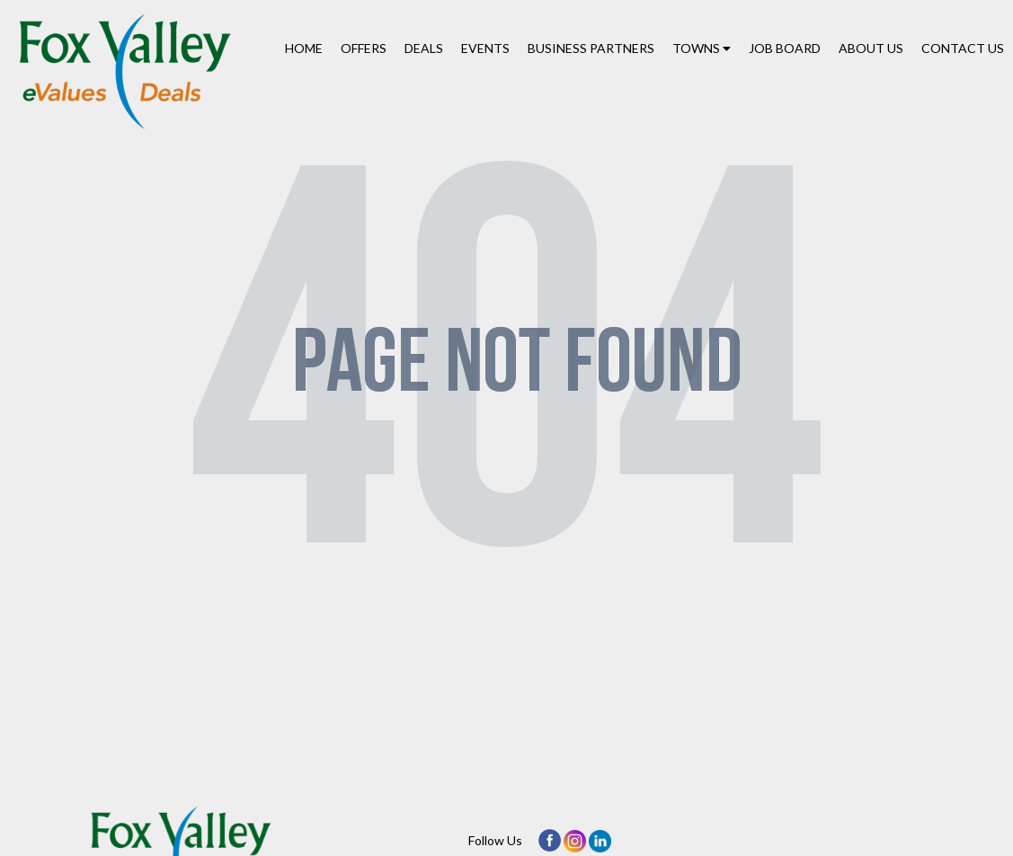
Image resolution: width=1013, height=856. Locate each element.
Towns (701, 48)
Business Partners (591, 48)
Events (485, 48)
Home (304, 48)
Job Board (785, 48)
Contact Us (962, 48)
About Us (871, 48)
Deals (423, 48)
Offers (364, 48)
